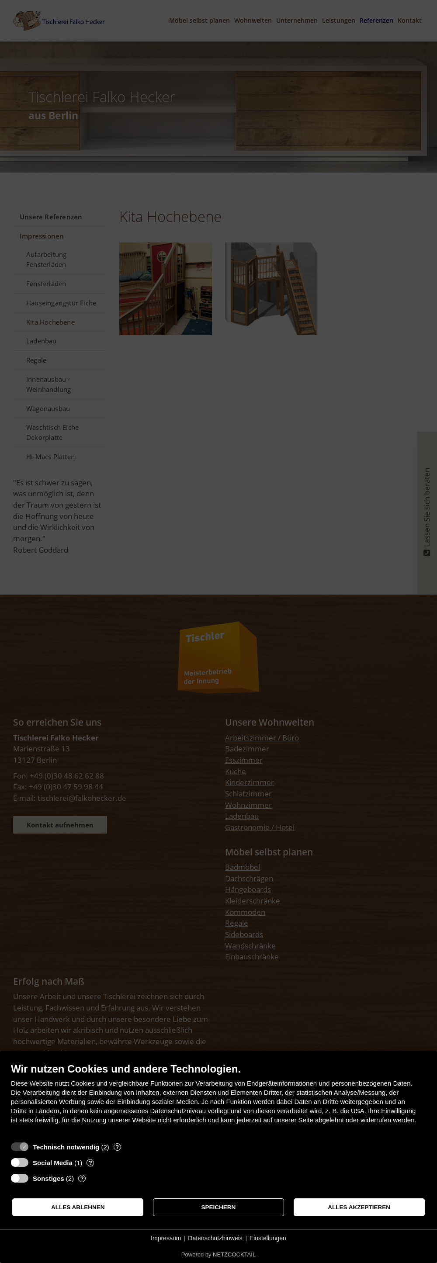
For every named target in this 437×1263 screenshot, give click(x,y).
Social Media (53, 1162)
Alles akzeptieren (359, 1207)
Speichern (218, 1207)
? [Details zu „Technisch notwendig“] (117, 1147)
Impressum (166, 1238)
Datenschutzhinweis (215, 1238)
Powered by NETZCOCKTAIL (218, 1254)
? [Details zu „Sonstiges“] (82, 1178)
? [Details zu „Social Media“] (90, 1162)
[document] (218, 1100)
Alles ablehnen (78, 1207)
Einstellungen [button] (268, 1238)
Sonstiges (48, 1178)
